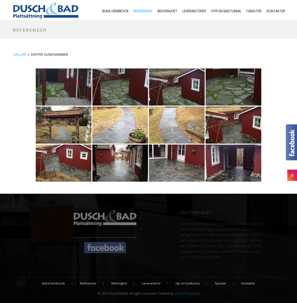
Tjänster (253, 11)
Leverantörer (194, 11)
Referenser (143, 11)
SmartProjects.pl (187, 293)
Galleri (19, 54)
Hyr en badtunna (226, 11)
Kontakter (276, 11)
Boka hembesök (115, 11)
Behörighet (167, 11)
